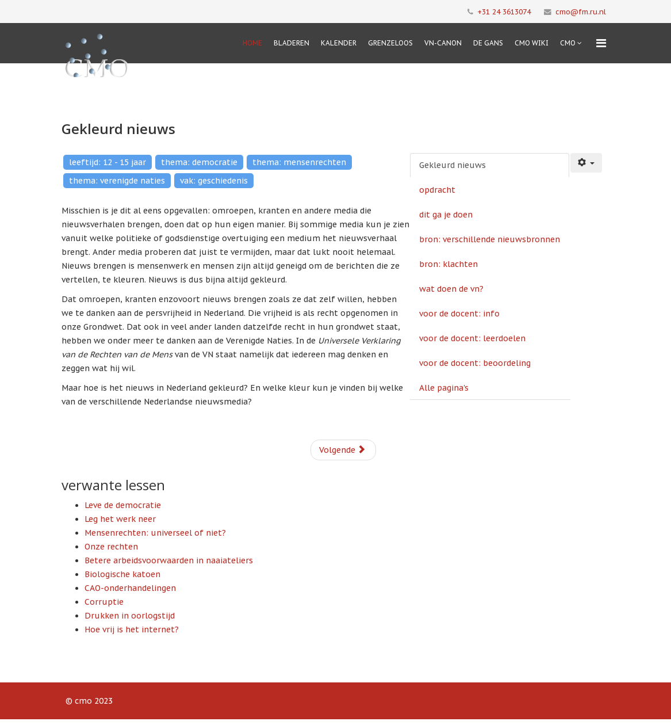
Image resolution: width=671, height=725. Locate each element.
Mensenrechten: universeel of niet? (155, 533)
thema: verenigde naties (117, 180)
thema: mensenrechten (299, 162)
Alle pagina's (444, 388)
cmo (568, 43)
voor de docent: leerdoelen (472, 338)
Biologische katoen (122, 574)
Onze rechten (111, 546)
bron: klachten (448, 264)
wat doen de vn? (451, 289)
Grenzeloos (390, 43)
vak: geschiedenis (214, 180)
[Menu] (601, 43)
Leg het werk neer (120, 519)
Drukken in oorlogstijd (130, 615)
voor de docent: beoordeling (475, 363)
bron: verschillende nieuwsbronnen (489, 239)
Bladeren (291, 43)
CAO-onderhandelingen (130, 588)
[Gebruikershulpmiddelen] (586, 163)
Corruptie (104, 602)
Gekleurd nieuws (452, 165)
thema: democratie (199, 162)
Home (252, 43)
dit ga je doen (446, 214)
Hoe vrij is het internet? (132, 629)
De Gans (488, 43)
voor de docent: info (459, 313)
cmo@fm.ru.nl (580, 11)
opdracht (437, 190)
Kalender (338, 43)
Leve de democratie (123, 505)
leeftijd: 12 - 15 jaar (107, 162)
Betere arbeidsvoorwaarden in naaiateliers (169, 560)
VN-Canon (443, 43)
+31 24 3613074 (504, 11)
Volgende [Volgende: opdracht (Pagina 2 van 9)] (342, 450)
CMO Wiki (532, 43)
